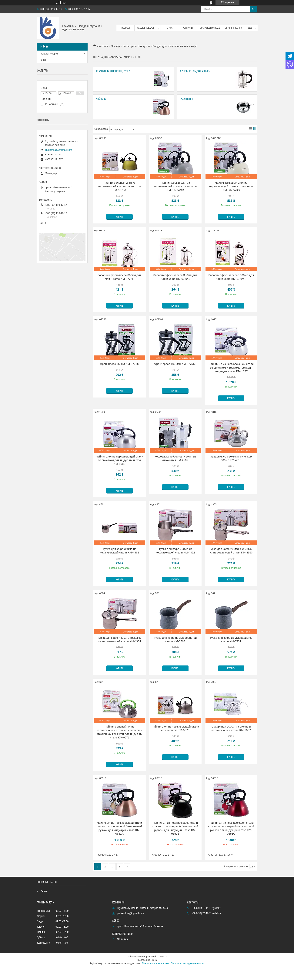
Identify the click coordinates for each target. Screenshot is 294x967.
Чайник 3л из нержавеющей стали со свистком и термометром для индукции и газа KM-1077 (231, 367)
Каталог (103, 46)
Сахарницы (186, 99)
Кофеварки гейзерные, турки (113, 71)
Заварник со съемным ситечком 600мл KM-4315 (231, 458)
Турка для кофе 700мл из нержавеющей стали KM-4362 (175, 550)
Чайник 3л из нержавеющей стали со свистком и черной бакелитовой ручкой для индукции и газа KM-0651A (119, 828)
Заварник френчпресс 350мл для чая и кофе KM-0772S (175, 276)
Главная (125, 27)
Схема (44, 891)
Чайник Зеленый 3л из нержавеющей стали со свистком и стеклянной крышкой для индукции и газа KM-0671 (119, 732)
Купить (119, 217)
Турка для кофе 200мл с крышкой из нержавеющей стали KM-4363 (231, 550)
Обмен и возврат (234, 27)
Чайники (101, 99)
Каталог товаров (146, 27)
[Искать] (253, 9)
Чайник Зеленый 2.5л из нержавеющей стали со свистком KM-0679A (119, 186)
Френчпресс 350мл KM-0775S (119, 363)
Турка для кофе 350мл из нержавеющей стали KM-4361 (119, 550)
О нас (170, 27)
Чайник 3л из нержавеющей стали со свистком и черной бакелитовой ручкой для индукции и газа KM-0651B (175, 828)
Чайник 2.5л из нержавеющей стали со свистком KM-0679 (175, 728)
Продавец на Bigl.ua (147, 960)
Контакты (188, 27)
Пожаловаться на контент (155, 963)
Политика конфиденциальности (187, 963)
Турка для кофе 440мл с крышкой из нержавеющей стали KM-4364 (119, 639)
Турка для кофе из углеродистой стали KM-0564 (231, 639)
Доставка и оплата (210, 27)
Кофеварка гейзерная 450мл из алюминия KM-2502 (175, 458)
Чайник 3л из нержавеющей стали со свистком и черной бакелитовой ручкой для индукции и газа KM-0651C (231, 828)
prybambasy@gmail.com (58, 149)
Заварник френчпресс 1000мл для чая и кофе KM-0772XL (231, 276)
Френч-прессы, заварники (195, 71)
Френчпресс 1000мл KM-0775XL (175, 363)
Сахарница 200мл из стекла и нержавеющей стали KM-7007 (231, 728)
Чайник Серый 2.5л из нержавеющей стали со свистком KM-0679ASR (175, 186)
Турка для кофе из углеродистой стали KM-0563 (175, 639)
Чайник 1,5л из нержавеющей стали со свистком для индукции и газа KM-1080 (119, 460)
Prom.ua (163, 956)
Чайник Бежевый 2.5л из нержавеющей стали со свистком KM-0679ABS (231, 186)
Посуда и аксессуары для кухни (130, 46)
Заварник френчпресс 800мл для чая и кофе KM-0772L (119, 276)
